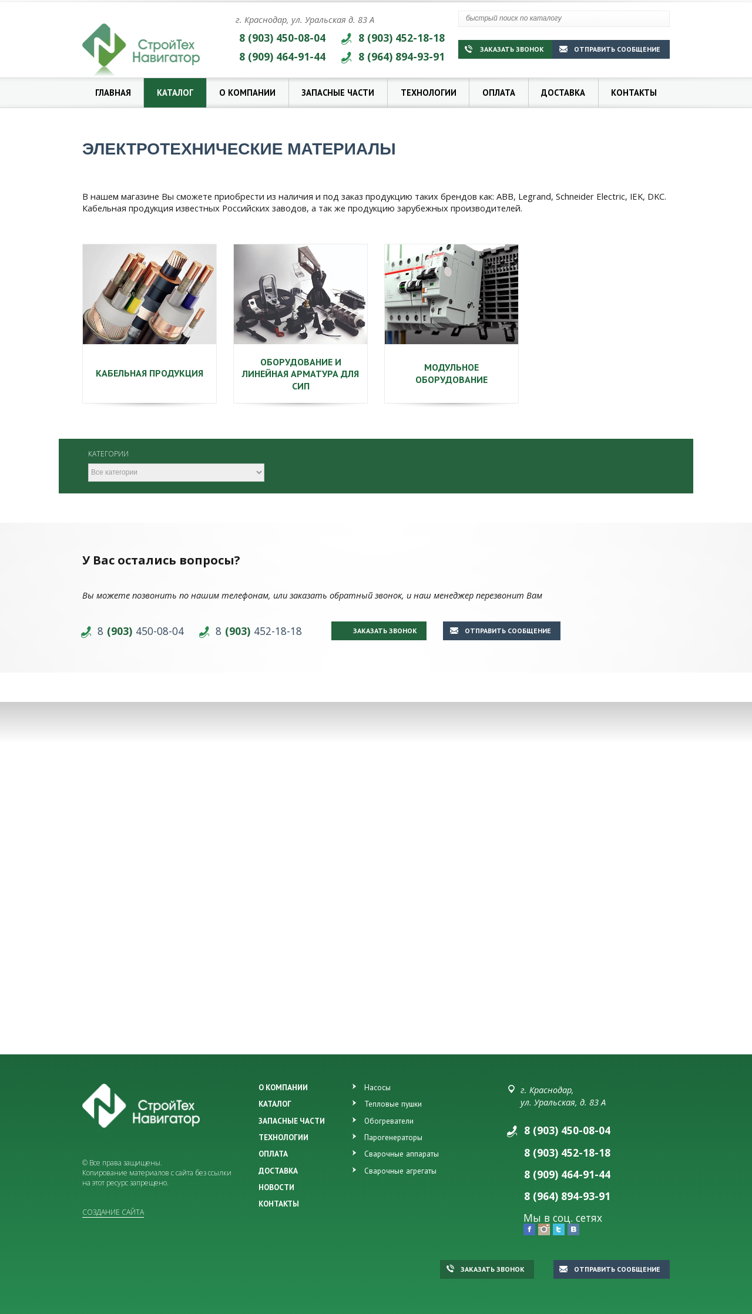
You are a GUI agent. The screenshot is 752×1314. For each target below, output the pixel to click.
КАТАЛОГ (274, 1103)
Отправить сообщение (609, 49)
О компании (247, 92)
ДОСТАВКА (278, 1170)
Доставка (563, 92)
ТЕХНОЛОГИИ (283, 1137)
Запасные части (337, 92)
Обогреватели (389, 1120)
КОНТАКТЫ (278, 1203)
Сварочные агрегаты (400, 1170)
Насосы (377, 1087)
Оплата (498, 92)
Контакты (634, 92)
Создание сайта (113, 1212)
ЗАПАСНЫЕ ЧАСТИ (291, 1120)
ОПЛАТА (273, 1153)
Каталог (175, 92)
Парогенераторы (393, 1137)
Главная (113, 92)
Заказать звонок (504, 49)
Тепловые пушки (393, 1103)
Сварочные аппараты (401, 1153)
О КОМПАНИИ (283, 1087)
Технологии (428, 92)
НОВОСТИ (276, 1187)
